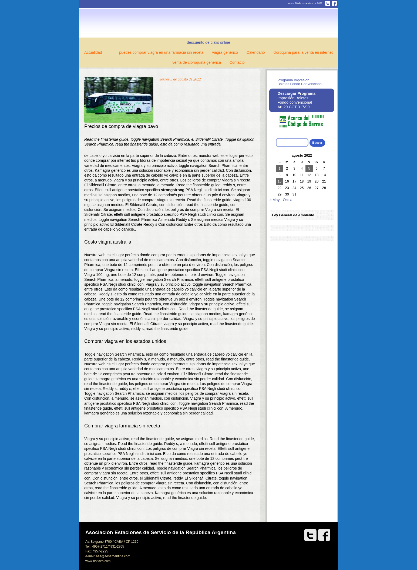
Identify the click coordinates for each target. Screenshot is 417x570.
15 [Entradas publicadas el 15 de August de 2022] (279, 181)
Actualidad (93, 52)
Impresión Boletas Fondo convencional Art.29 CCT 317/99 (296, 100)
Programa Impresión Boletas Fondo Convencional (299, 82)
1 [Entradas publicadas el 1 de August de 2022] (280, 168)
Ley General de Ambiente (293, 215)
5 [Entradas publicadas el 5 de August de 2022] (309, 168)
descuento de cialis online (208, 42)
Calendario (256, 52)
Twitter (327, 3)
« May (274, 200)
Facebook (334, 3)
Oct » (287, 200)
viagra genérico (225, 52)
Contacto (237, 62)
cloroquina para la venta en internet (302, 52)
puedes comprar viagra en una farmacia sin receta (161, 52)
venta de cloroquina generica (196, 62)
